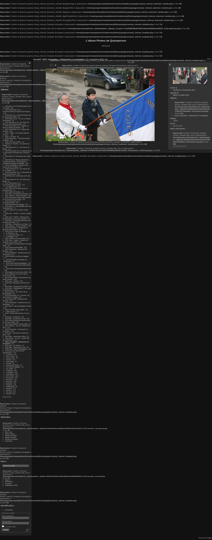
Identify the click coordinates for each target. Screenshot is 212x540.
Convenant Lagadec (13, 367)
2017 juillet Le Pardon (13, 192)
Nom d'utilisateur (8, 516)
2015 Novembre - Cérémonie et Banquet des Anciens (15, 228)
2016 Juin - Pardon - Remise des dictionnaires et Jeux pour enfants (16, 218)
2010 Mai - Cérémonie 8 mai (15, 347)
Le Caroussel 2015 (13, 235)
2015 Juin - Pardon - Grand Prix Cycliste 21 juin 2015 (15, 241)
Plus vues (8, 432)
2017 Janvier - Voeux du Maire (16, 195)
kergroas (9, 385)
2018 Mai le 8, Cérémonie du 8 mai (17, 176)
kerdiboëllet (10, 386)
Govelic (8, 363)
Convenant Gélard (12, 365)
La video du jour (12, 186)
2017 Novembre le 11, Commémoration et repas (12, 184)
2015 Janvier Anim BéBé (14, 247)
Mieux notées (10, 434)
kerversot (9, 379)
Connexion (9, 510)
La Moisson (10, 233)
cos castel (9, 368)
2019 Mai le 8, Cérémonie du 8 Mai (17, 156)
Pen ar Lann (10, 356)
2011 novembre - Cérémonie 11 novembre (191, 116)
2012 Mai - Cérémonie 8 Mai (15, 336)
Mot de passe (7, 521)
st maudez (9, 372)
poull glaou (10, 374)
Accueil (37, 59)
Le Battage (10, 236)
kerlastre (9, 383)
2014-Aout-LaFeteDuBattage (16, 263)
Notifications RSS (11, 485)
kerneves (9, 381)
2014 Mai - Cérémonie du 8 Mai (16, 286)
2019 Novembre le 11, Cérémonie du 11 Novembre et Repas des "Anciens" (17, 151)
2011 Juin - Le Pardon (13, 345)
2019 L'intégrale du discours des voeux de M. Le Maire (15, 166)
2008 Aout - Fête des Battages (16, 349)
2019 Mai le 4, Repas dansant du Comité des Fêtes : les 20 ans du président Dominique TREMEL (16, 161)
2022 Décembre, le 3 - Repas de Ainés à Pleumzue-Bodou (15, 126)
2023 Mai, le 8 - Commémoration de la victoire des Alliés (17, 116)
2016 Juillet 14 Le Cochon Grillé (16, 210)
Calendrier (9, 441)
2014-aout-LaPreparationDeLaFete (18, 268)
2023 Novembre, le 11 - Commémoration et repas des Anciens (16, 110)
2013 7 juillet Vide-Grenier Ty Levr (17, 313)
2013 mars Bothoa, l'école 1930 (16, 324)
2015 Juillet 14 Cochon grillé (15, 238)
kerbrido (9, 388)
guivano (9, 390)
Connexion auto (9, 526)
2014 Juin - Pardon (12, 281)
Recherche (9, 482)
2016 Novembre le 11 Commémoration (11, 202)
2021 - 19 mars (10, 136)
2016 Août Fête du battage (14, 204)
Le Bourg (9, 354)
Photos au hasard (11, 439)
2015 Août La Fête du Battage (16, 231)
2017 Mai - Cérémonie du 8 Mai (16, 194)
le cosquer (9, 377)
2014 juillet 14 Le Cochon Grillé (16, 272)
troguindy (9, 370)
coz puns (9, 392)
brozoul (8, 394)
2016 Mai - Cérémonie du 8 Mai (16, 224)
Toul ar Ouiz (10, 358)
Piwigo (209, 538)
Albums (4, 89)
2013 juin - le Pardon (12, 317)
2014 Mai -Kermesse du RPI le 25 (17, 283)
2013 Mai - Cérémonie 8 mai (15, 318)
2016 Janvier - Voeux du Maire (16, 226)
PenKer (8, 360)
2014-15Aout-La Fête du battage (16, 256)
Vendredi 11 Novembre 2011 (184, 90)
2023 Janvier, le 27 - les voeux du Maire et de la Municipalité (16, 123)
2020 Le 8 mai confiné (13, 142)
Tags (7, 480)
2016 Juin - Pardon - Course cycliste (18, 213)
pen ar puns (10, 376)
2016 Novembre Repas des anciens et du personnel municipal (17, 198)
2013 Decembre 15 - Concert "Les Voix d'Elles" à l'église (16, 296)
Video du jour (11, 311)
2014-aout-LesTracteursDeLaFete (18, 265)
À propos (8, 483)
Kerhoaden (10, 361)
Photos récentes (11, 435)
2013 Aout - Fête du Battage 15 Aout (18, 306)
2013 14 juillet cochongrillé (15, 309)
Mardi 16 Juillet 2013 (181, 95)
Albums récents (10, 437)
